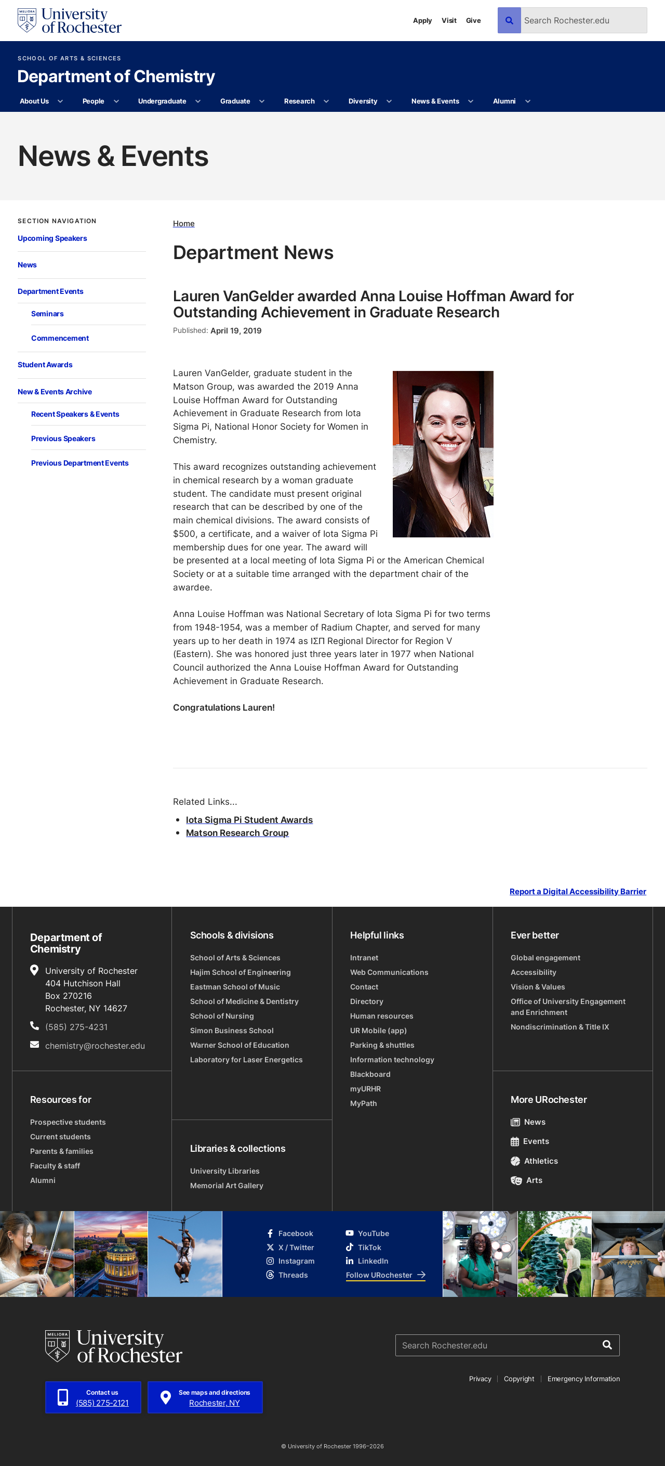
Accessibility (533, 972)
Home (184, 223)
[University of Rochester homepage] (70, 20)
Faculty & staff (55, 1166)
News (27, 264)
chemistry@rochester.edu (95, 1045)
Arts (526, 1180)
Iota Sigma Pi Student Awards (249, 819)
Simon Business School (232, 1030)
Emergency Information (584, 1378)
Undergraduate (162, 101)
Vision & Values (538, 987)
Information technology (392, 1059)
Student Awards (45, 364)
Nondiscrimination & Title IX (560, 1027)
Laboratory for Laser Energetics (246, 1059)
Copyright (519, 1378)
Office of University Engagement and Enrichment (568, 1006)
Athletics (534, 1160)
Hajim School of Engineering (240, 972)
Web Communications (389, 972)
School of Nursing (222, 1016)
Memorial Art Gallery (226, 1185)
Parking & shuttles (382, 1045)
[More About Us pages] (60, 101)
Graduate (235, 101)
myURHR (365, 1089)
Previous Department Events (80, 463)
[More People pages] (116, 101)
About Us (34, 101)
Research (299, 101)
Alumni (504, 101)
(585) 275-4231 (76, 1027)
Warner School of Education (239, 1045)
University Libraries (225, 1171)
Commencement (60, 338)
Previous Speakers (63, 438)
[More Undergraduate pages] (198, 101)
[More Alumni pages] (527, 101)
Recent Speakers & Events (75, 414)
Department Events (50, 291)
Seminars (47, 313)
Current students (60, 1136)
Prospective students (68, 1122)
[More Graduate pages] (262, 101)
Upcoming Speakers (52, 238)
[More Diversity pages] (389, 101)
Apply (422, 20)
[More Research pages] (326, 101)
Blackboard (370, 1074)
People (93, 101)
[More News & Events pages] (471, 101)
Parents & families (62, 1151)
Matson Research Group (237, 832)
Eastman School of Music (235, 987)
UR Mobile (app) (378, 1030)
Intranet (364, 957)
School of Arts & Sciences (69, 58)
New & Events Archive (54, 391)
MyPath (363, 1103)
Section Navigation (57, 221)
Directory (366, 1001)
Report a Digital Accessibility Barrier (578, 891)
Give (473, 20)
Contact (364, 987)
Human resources (382, 1016)
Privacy (480, 1378)
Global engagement (545, 957)
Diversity (363, 101)
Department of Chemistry (116, 77)
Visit (449, 20)
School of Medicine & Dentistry (244, 1001)
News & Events (435, 101)
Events (530, 1141)
